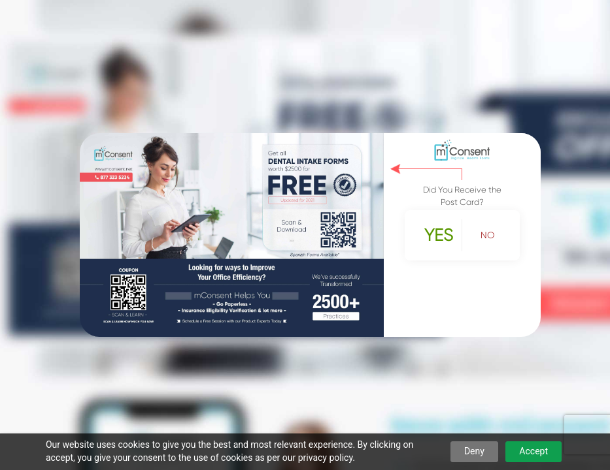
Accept (533, 451)
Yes (438, 235)
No (487, 235)
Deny (474, 451)
